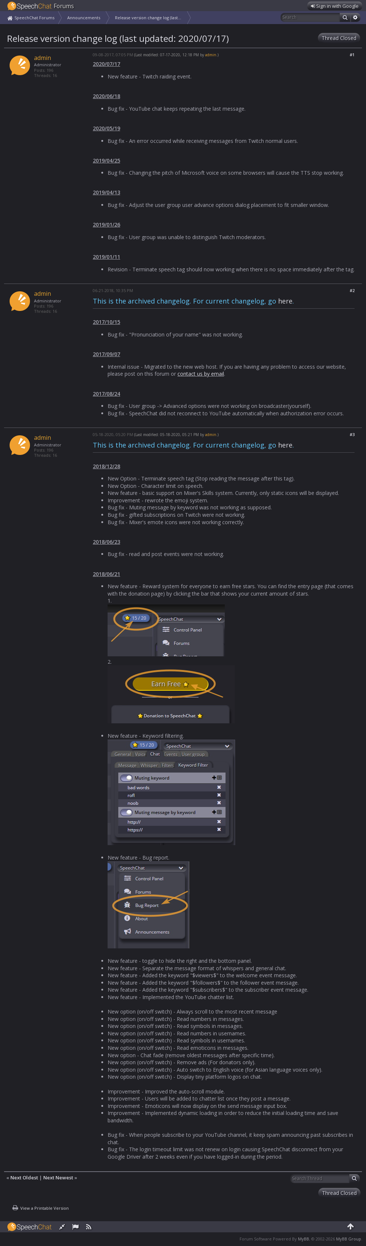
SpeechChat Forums (34, 17)
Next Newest (58, 1177)
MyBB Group (348, 1239)
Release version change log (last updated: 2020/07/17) (151, 17)
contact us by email (200, 373)
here (285, 301)
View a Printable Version (44, 1208)
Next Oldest (24, 1177)
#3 (352, 434)
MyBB (303, 1239)
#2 (352, 290)
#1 (352, 54)
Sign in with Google (335, 6)
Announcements (83, 17)
